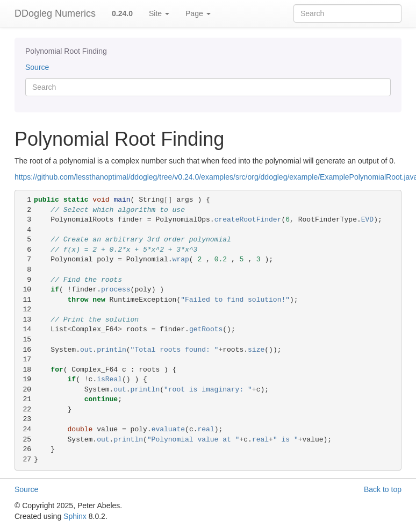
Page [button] (198, 13)
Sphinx (75, 516)
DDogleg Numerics (55, 13)
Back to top (382, 489)
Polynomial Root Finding (66, 51)
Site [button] (159, 13)
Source (37, 67)
